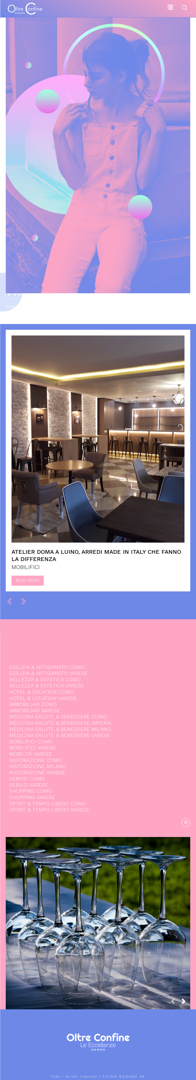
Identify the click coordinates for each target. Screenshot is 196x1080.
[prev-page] (12, 601)
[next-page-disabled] (26, 601)
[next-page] (186, 1002)
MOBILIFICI (26, 567)
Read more (27, 580)
